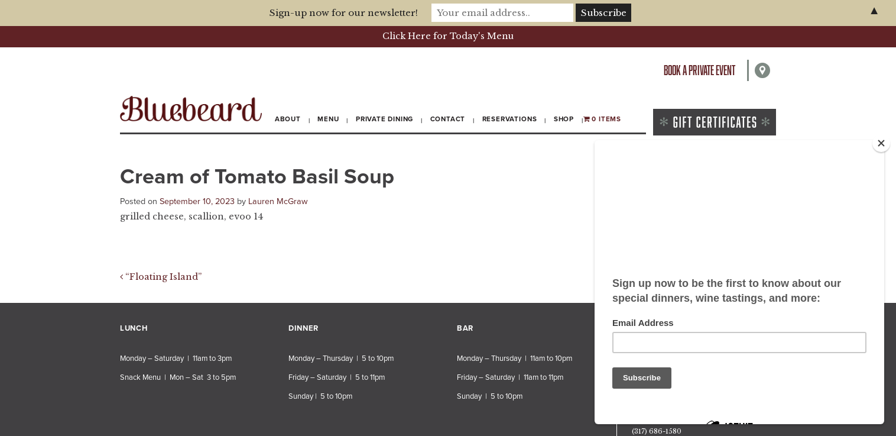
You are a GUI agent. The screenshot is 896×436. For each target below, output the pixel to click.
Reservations (509, 119)
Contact (448, 119)
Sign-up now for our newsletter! (344, 12)
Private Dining (384, 119)
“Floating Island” (161, 277)
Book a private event (699, 70)
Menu (328, 119)
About (288, 119)
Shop (564, 119)
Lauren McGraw (278, 201)
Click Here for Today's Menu (448, 36)
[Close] (881, 143)
